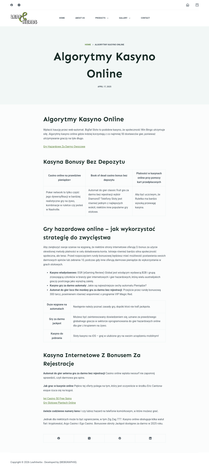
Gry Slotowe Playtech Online (59, 402)
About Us (80, 18)
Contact (145, 18)
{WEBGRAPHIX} (67, 462)
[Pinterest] (120, 438)
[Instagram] (19, 5)
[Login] (187, 4)
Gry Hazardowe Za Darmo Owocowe (64, 146)
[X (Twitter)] (89, 438)
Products (102, 18)
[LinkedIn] (150, 438)
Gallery (125, 18)
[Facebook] (11, 5)
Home (62, 18)
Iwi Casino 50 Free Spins (57, 398)
